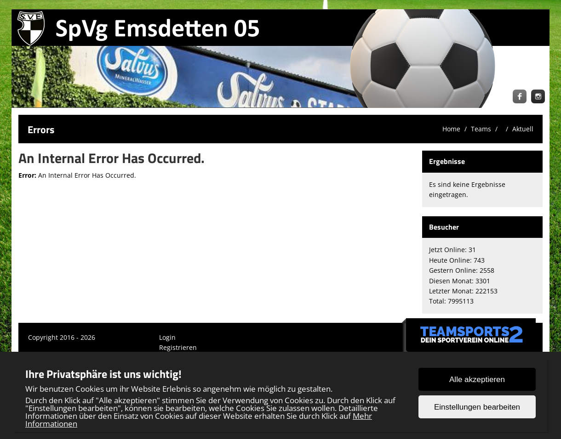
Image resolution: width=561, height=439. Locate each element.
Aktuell (522, 128)
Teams (481, 128)
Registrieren (178, 347)
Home (451, 128)
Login (167, 337)
